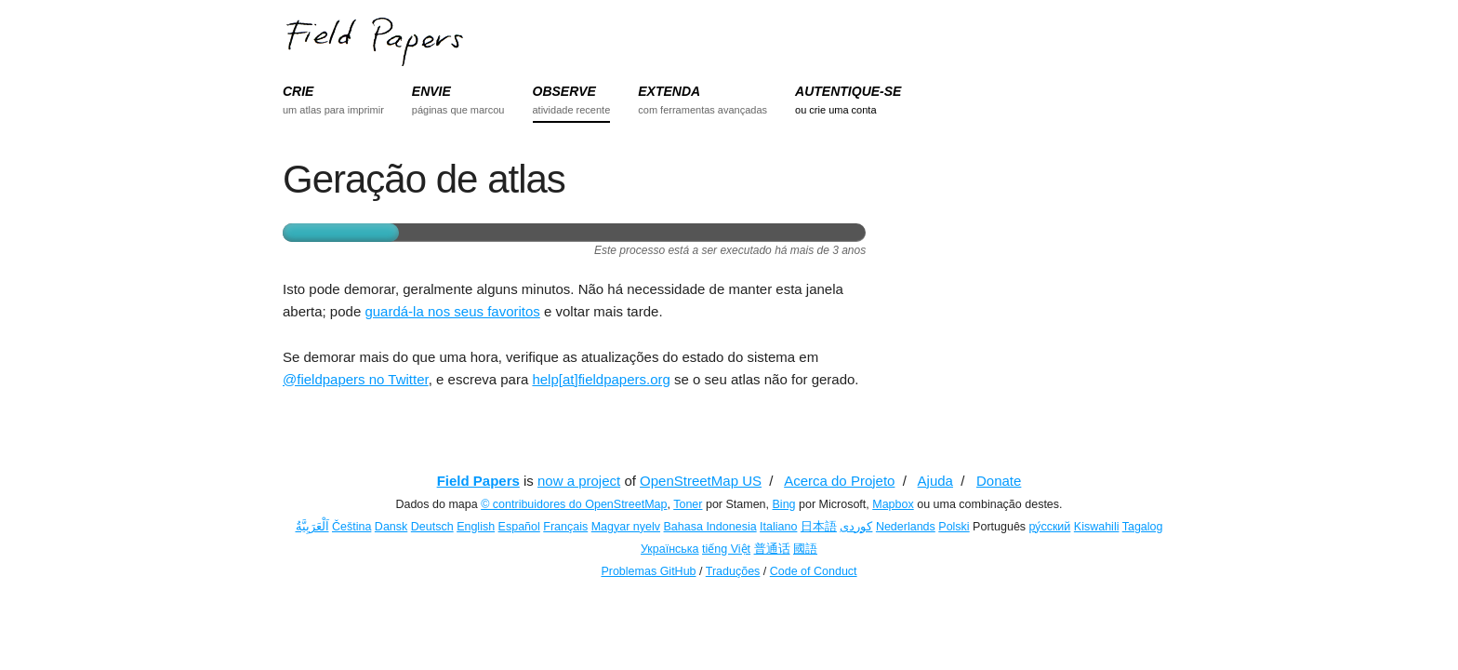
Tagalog (1142, 526)
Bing (784, 504)
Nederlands (905, 526)
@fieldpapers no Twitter (356, 379)
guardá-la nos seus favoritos (451, 311)
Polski (953, 526)
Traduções (733, 571)
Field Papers (478, 481)
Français (565, 526)
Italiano (778, 526)
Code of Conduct (813, 571)
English (476, 526)
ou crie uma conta (835, 109)
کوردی (856, 526)
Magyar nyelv (625, 526)
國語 (805, 549)
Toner (687, 504)
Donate (998, 481)
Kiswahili (1097, 526)
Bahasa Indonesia (710, 526)
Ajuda (935, 481)
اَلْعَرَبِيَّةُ (312, 526)
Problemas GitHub (648, 571)
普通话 (772, 549)
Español (519, 526)
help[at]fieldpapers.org (600, 379)
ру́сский (1050, 526)
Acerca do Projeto (839, 481)
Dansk (391, 526)
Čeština (351, 526)
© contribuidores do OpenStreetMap (574, 504)
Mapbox (892, 504)
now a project (578, 481)
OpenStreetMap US (701, 481)
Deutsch (432, 526)
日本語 (819, 526)
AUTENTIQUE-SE (848, 91)
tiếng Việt (726, 549)
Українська (670, 549)
